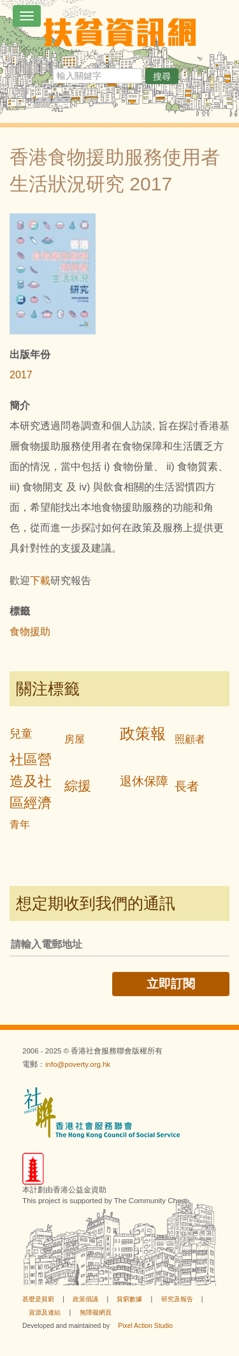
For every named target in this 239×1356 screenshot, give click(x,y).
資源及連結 (45, 1312)
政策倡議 (85, 1298)
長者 (187, 786)
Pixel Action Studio (145, 1325)
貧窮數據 (129, 1298)
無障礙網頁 (96, 1312)
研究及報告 (177, 1298)
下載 (40, 580)
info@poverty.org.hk (77, 1064)
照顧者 (190, 739)
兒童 (21, 733)
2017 (21, 374)
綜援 (77, 785)
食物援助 (30, 631)
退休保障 (144, 781)
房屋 (74, 739)
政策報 (143, 733)
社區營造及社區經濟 (31, 781)
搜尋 (162, 76)
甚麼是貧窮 (38, 1298)
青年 (20, 824)
